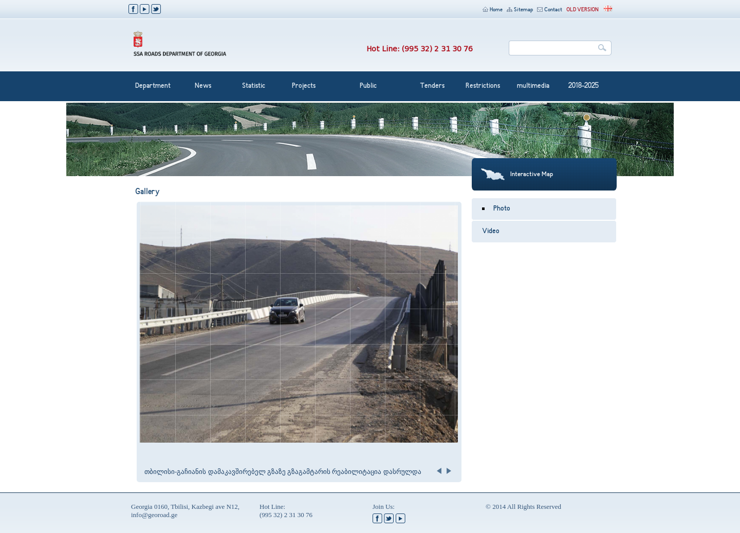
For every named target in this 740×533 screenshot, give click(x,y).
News (203, 86)
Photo (501, 209)
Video (490, 231)
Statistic (253, 86)
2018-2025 (583, 86)
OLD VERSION (582, 10)
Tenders (432, 86)
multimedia (533, 86)
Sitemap (520, 10)
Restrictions (483, 86)
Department (153, 86)
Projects (304, 86)
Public (368, 86)
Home (493, 10)
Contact (549, 10)
